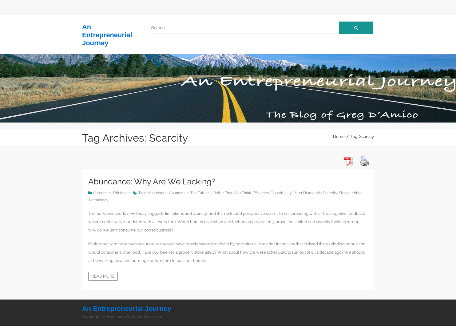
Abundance (158, 193)
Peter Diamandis (307, 193)
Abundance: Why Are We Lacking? (151, 181)
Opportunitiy (281, 193)
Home (339, 136)
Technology (98, 200)
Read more (103, 276)
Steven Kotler (350, 193)
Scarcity (330, 193)
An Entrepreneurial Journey (107, 35)
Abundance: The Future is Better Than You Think (210, 193)
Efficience (121, 193)
